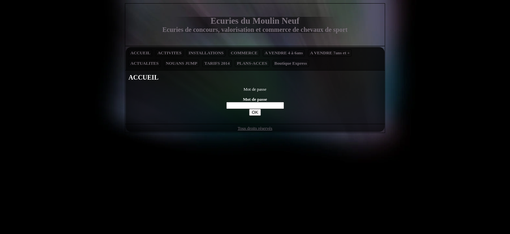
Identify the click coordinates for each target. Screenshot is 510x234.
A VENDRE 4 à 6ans (284, 52)
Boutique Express (291, 63)
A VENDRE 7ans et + (330, 52)
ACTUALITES (144, 63)
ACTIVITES (169, 52)
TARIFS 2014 (217, 63)
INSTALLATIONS (206, 52)
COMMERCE (244, 52)
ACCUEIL (140, 52)
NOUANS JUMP (181, 63)
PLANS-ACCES (252, 63)
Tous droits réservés (255, 128)
